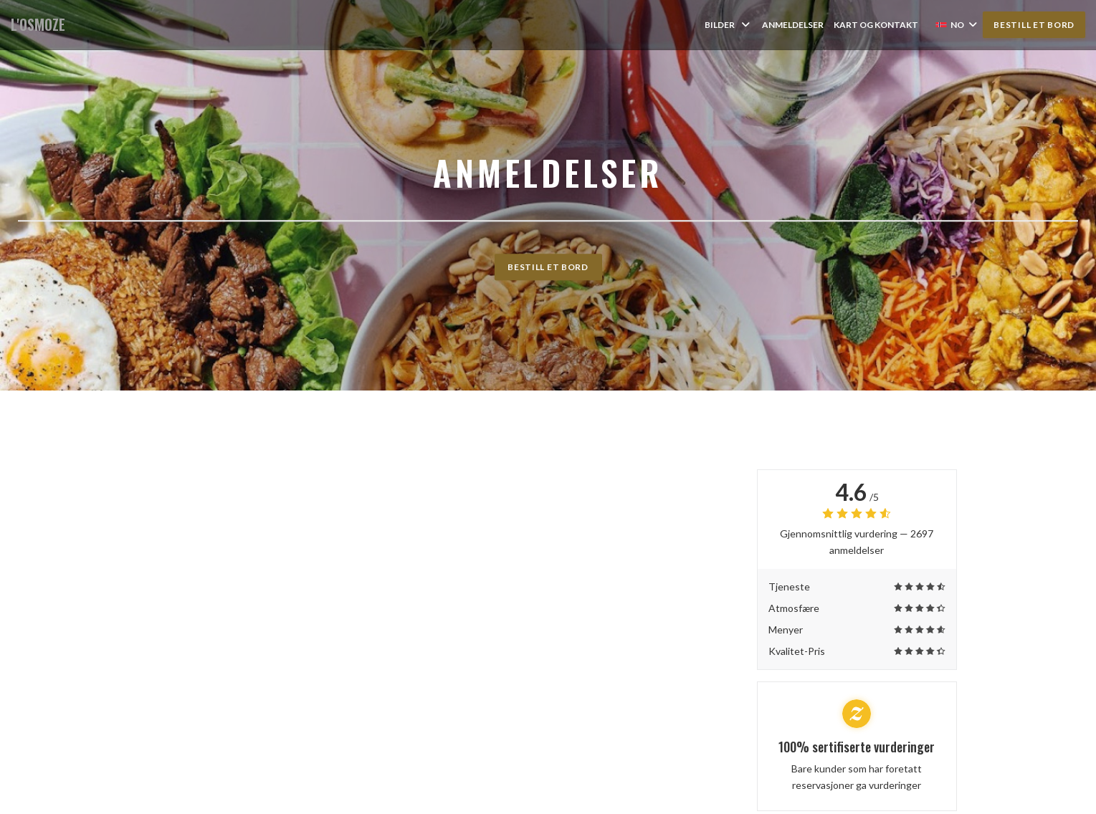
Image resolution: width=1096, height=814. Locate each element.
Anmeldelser (793, 24)
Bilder (728, 24)
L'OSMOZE (38, 24)
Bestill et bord (1033, 24)
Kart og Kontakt (876, 24)
